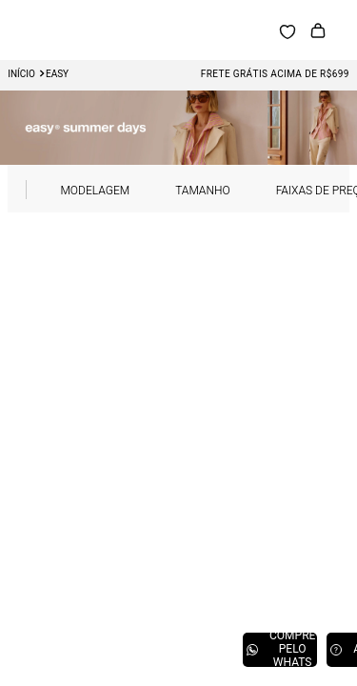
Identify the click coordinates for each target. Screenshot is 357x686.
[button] (117, 189)
